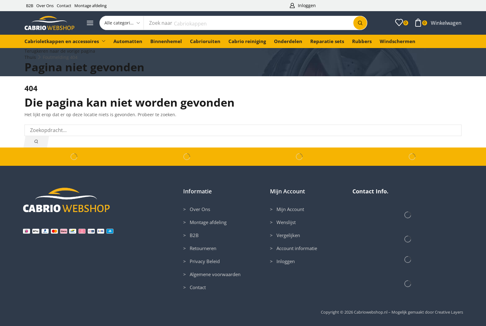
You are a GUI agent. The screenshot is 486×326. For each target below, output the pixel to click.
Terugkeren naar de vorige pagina (59, 51)
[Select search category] (122, 23)
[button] (302, 6)
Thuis (30, 57)
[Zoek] (360, 23)
